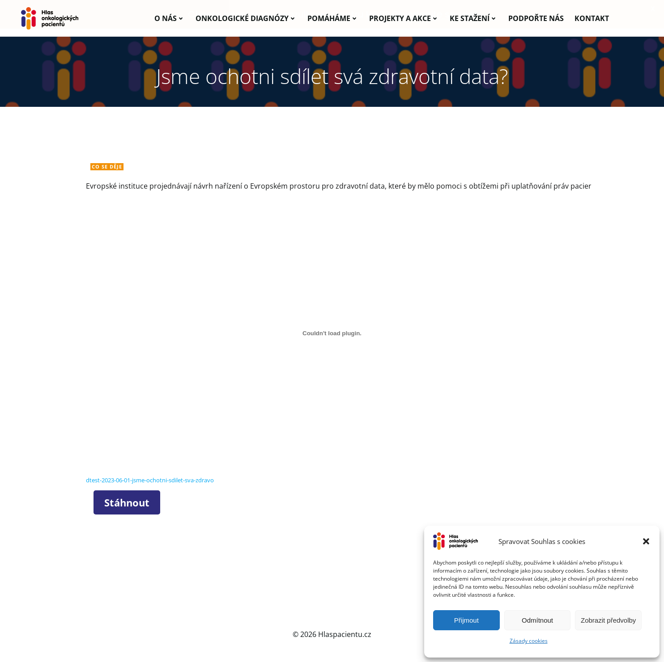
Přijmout (466, 620)
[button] (646, 541)
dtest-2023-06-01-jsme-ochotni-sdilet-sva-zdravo (151, 481)
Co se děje (108, 167)
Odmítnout (537, 620)
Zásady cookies (529, 641)
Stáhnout (127, 503)
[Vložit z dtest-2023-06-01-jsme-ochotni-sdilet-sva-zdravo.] (332, 334)
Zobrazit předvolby (608, 620)
